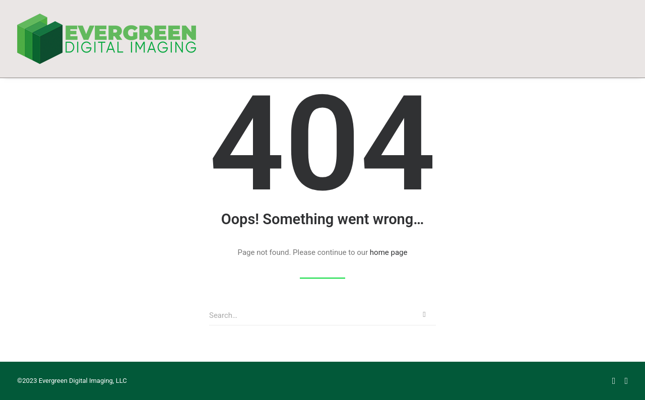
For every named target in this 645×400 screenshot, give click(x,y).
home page (389, 252)
